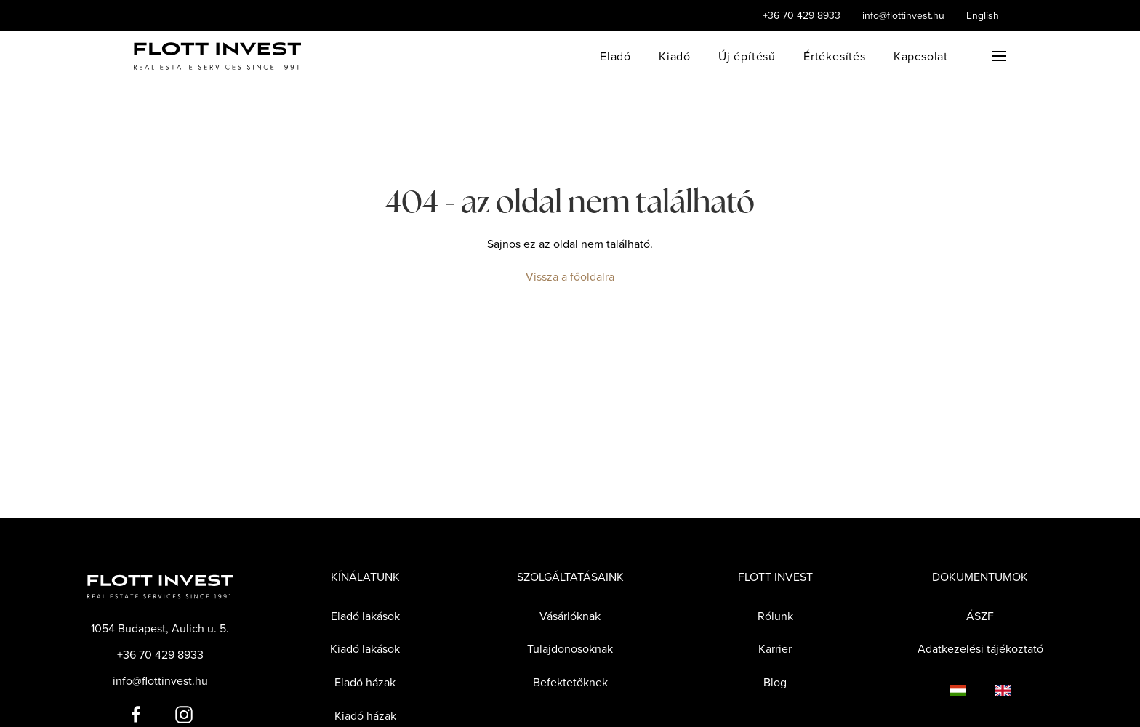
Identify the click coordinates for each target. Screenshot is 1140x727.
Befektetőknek (570, 682)
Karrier (775, 648)
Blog (775, 682)
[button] (999, 56)
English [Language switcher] (982, 15)
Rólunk (775, 616)
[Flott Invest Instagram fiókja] (183, 713)
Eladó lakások (365, 616)
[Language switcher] (943, 689)
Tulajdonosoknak (570, 648)
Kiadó (675, 56)
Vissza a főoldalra (570, 276)
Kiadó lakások (365, 648)
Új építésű (747, 56)
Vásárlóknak (570, 616)
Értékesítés (834, 56)
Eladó (615, 56)
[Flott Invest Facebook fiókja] (136, 713)
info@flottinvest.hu (903, 15)
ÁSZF (980, 616)
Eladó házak (365, 682)
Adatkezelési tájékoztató (980, 648)
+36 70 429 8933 (801, 15)
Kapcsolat (921, 56)
